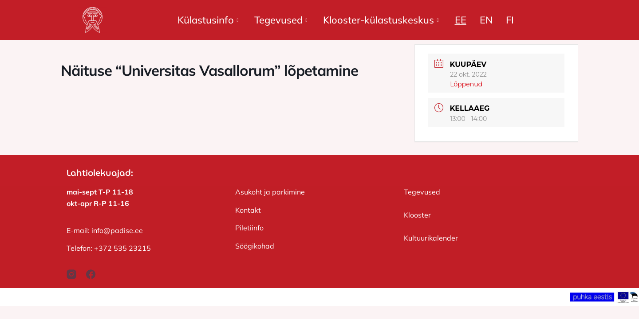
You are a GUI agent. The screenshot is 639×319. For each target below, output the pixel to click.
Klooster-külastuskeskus (380, 20)
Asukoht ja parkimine (270, 191)
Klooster (417, 214)
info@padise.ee (117, 230)
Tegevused (280, 20)
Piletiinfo (249, 227)
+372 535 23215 (122, 248)
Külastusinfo (208, 20)
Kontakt (248, 210)
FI (510, 20)
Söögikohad (254, 245)
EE (460, 20)
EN (486, 20)
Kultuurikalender (431, 237)
